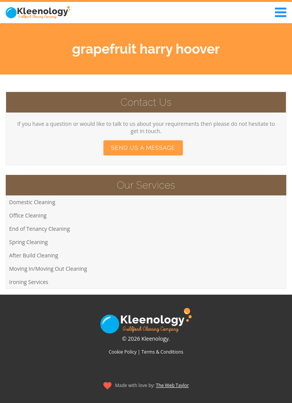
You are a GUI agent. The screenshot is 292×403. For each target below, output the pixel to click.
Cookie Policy (122, 352)
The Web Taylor (172, 385)
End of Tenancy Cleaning (39, 228)
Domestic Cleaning (32, 202)
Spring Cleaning (28, 242)
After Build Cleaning (33, 255)
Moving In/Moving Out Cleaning (48, 268)
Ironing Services (28, 282)
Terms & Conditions (162, 352)
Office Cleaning (27, 215)
